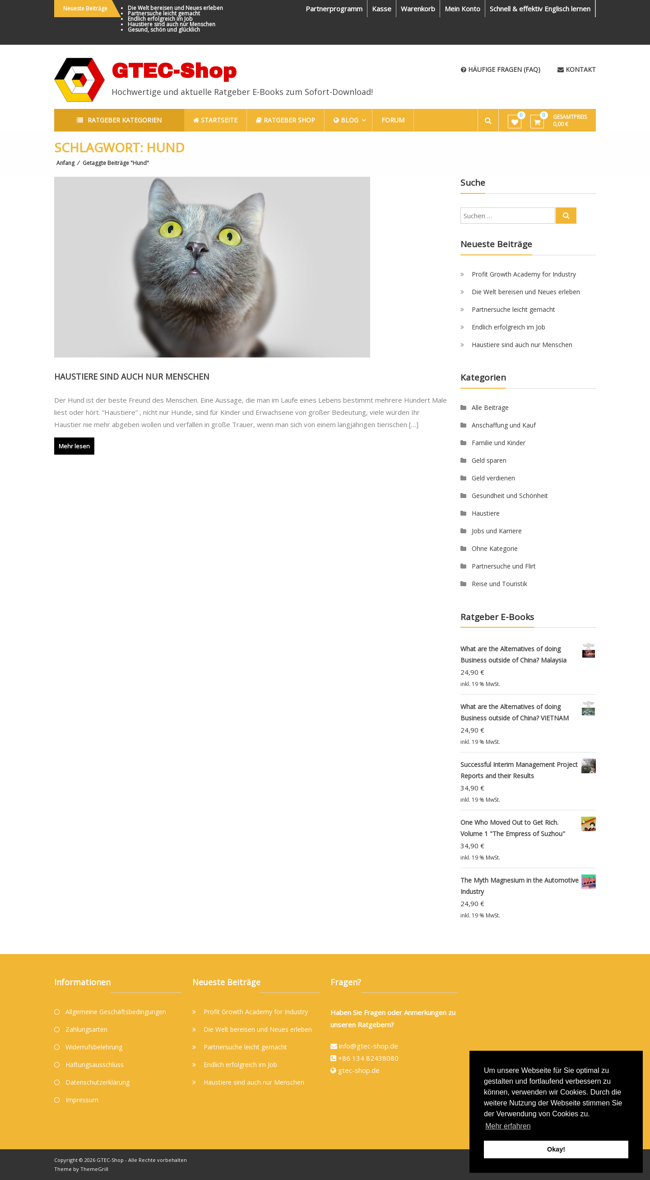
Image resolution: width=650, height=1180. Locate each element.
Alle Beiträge (490, 407)
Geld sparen (489, 460)
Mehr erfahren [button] (508, 1126)
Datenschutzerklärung (97, 1082)
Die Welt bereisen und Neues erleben (175, 8)
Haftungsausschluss (94, 1064)
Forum (392, 120)
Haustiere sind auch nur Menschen (171, 24)
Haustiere (486, 513)
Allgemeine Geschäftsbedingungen (115, 1011)
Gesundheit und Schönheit (510, 495)
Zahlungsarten (86, 1029)
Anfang (65, 163)
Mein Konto (462, 8)
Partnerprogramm (334, 8)
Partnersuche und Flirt (504, 566)
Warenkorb (418, 8)
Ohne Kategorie (495, 548)
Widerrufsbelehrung (93, 1047)
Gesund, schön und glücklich (164, 29)
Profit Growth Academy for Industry (524, 274)
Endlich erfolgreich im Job (160, 19)
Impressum (81, 1099)
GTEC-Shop (174, 71)
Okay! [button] (556, 1149)
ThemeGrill (94, 1169)
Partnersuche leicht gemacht (164, 13)
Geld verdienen (493, 478)
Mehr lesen (74, 446)
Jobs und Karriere (497, 531)
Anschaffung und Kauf (504, 425)
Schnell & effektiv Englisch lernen (540, 8)
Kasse (381, 8)
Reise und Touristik (499, 583)
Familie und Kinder (498, 442)
